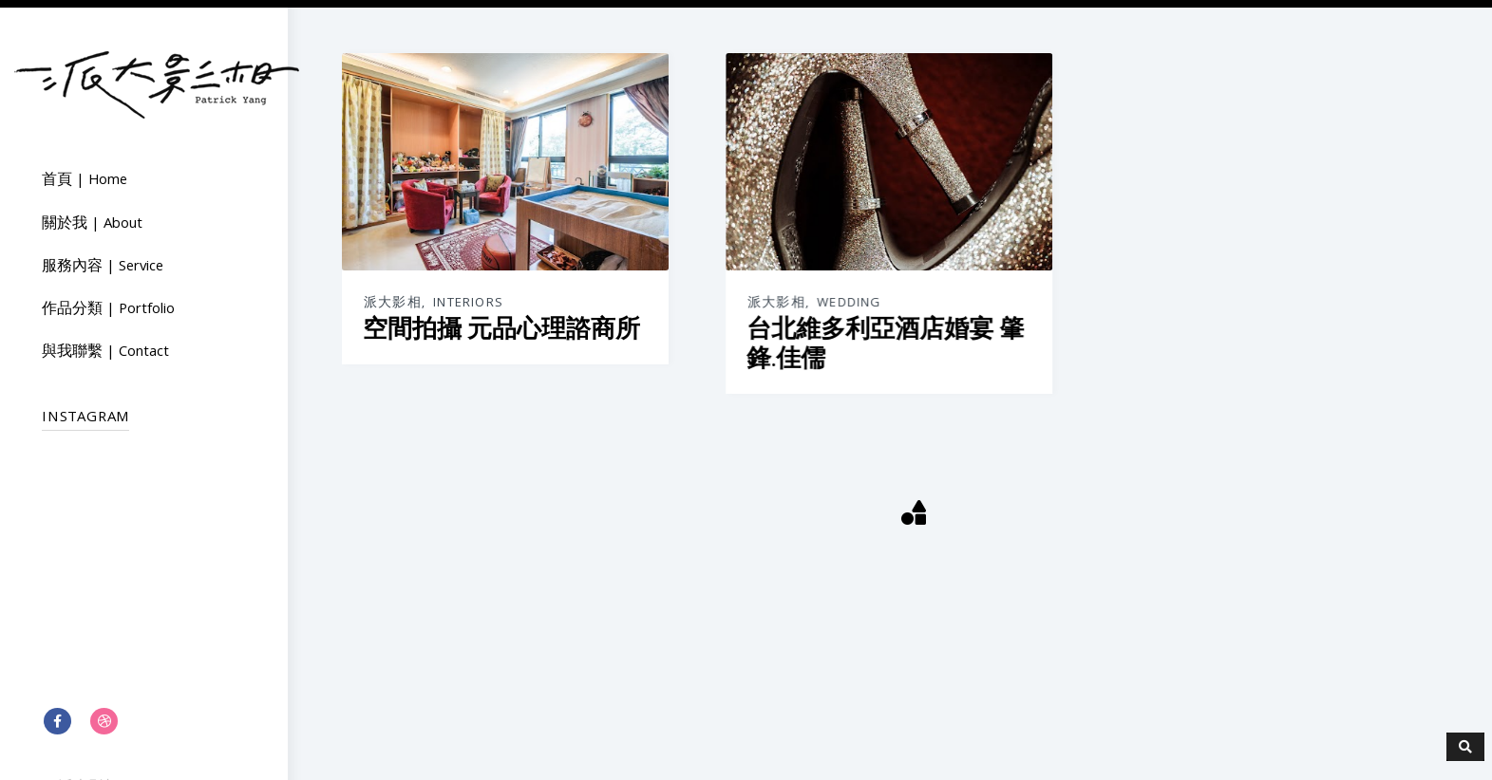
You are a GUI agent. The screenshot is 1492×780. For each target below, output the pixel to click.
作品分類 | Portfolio (108, 310)
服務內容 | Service (102, 267)
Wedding (848, 303)
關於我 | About (92, 225)
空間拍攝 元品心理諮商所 (501, 329)
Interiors (468, 303)
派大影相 (393, 303)
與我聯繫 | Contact (105, 353)
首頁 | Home (84, 181)
